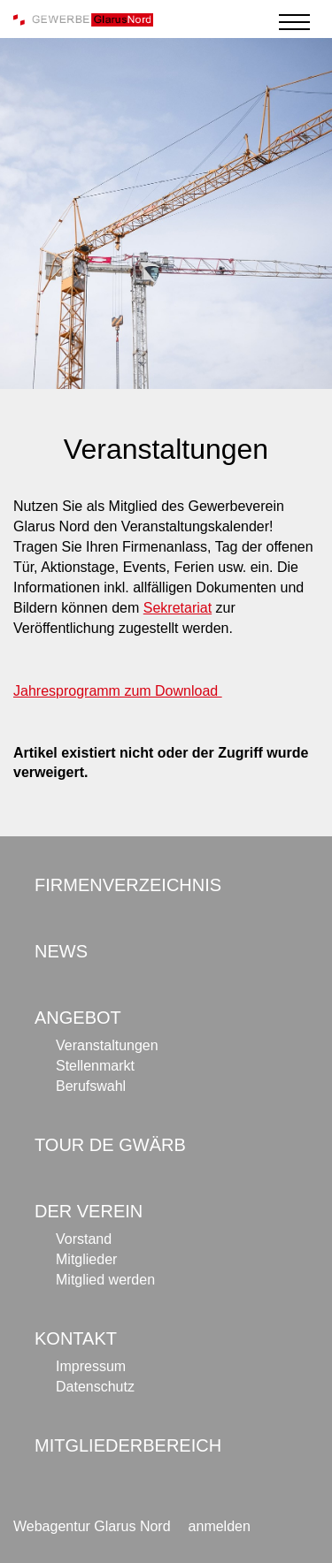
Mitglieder (86, 1259)
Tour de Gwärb (110, 1145)
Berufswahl (91, 1086)
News (61, 951)
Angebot (78, 1017)
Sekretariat (177, 607)
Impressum (91, 1366)
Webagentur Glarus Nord (92, 1526)
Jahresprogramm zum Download (117, 690)
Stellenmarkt (95, 1065)
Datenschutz (95, 1386)
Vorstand (84, 1239)
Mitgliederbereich (128, 1445)
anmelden (220, 1526)
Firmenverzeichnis (128, 885)
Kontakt (76, 1338)
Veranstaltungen (107, 1045)
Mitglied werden (105, 1279)
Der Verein (89, 1211)
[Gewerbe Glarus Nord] (83, 19)
